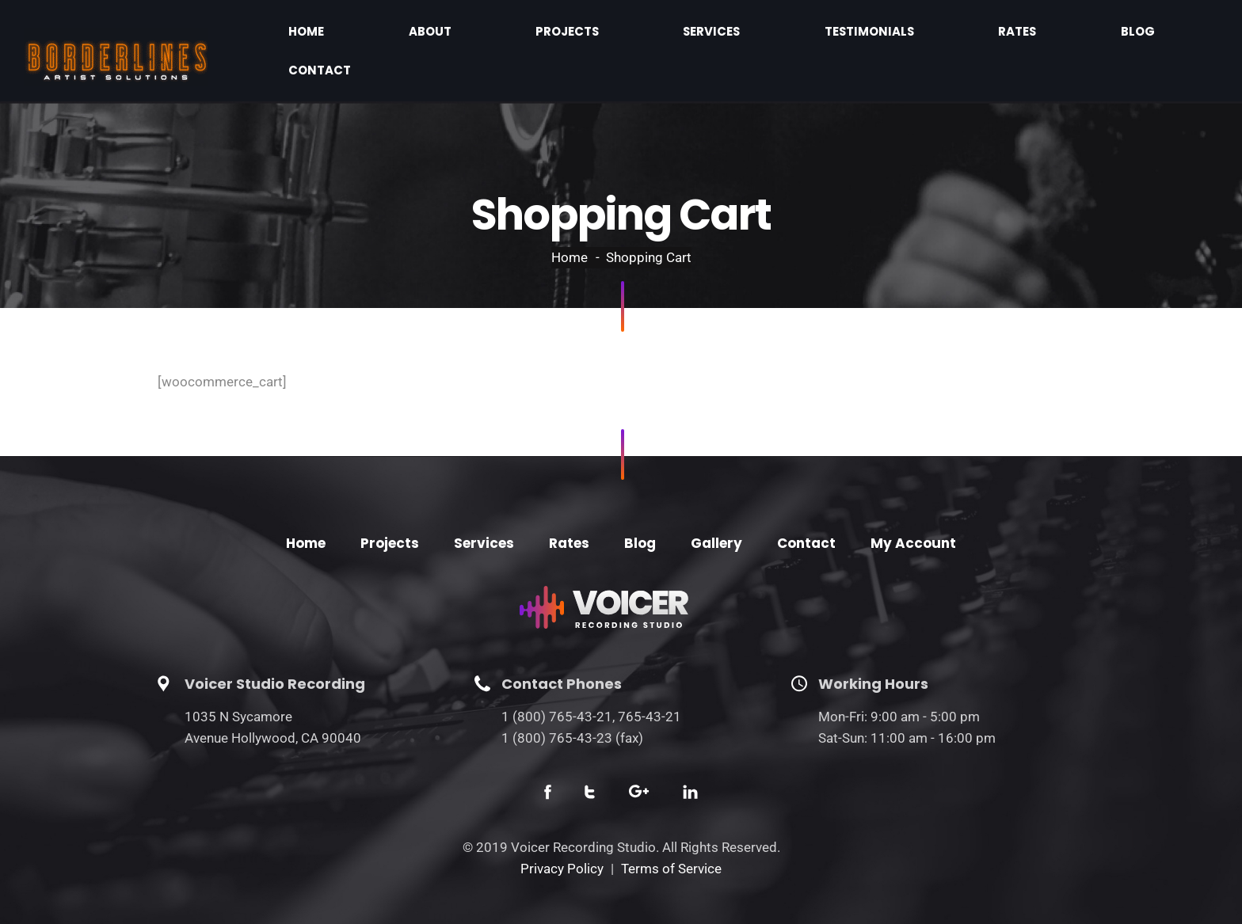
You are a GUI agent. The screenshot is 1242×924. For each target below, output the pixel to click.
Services (808, 35)
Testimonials (913, 35)
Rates (1010, 35)
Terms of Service (671, 838)
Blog (1081, 35)
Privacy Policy (562, 838)
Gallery (716, 512)
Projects (714, 35)
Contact (1164, 35)
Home (552, 35)
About (626, 35)
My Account (913, 512)
